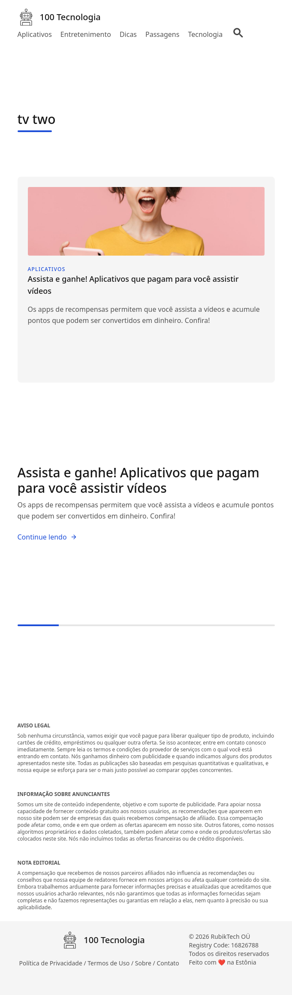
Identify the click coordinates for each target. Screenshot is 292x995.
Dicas (128, 34)
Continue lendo (47, 537)
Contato (168, 963)
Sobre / (146, 963)
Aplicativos (35, 34)
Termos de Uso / (111, 963)
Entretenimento (85, 34)
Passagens (162, 34)
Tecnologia (205, 34)
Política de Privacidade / (53, 963)
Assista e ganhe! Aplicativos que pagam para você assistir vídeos (138, 480)
